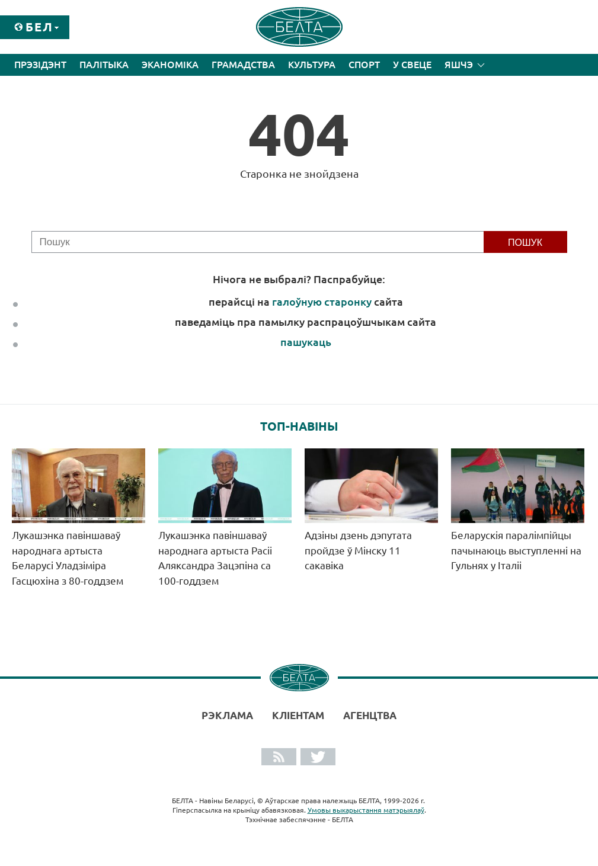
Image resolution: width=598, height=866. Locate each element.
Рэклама (227, 715)
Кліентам (298, 715)
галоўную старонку (322, 301)
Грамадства (243, 64)
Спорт (364, 64)
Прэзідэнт (40, 64)
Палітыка (104, 64)
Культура (311, 64)
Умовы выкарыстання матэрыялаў (366, 810)
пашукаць (305, 342)
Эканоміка (170, 64)
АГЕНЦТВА (369, 715)
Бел (39, 27)
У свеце (412, 64)
